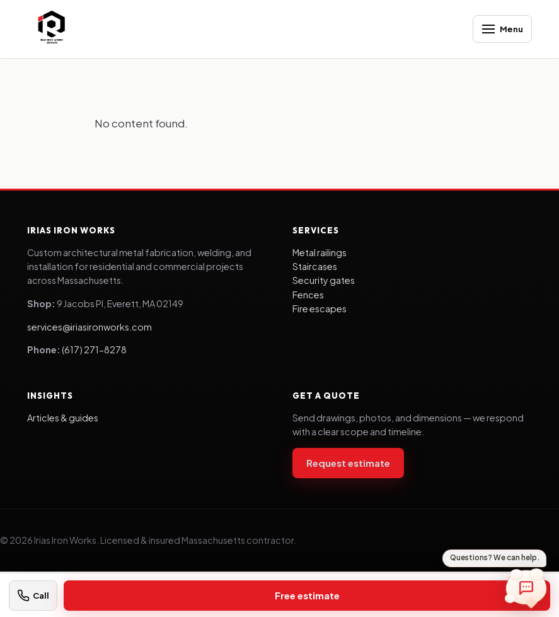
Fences (308, 294)
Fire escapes (319, 308)
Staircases (314, 266)
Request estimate (348, 463)
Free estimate (307, 595)
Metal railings (319, 252)
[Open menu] (502, 29)
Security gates (323, 280)
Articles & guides (62, 417)
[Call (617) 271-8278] (33, 595)
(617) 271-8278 (94, 349)
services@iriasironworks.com (89, 326)
